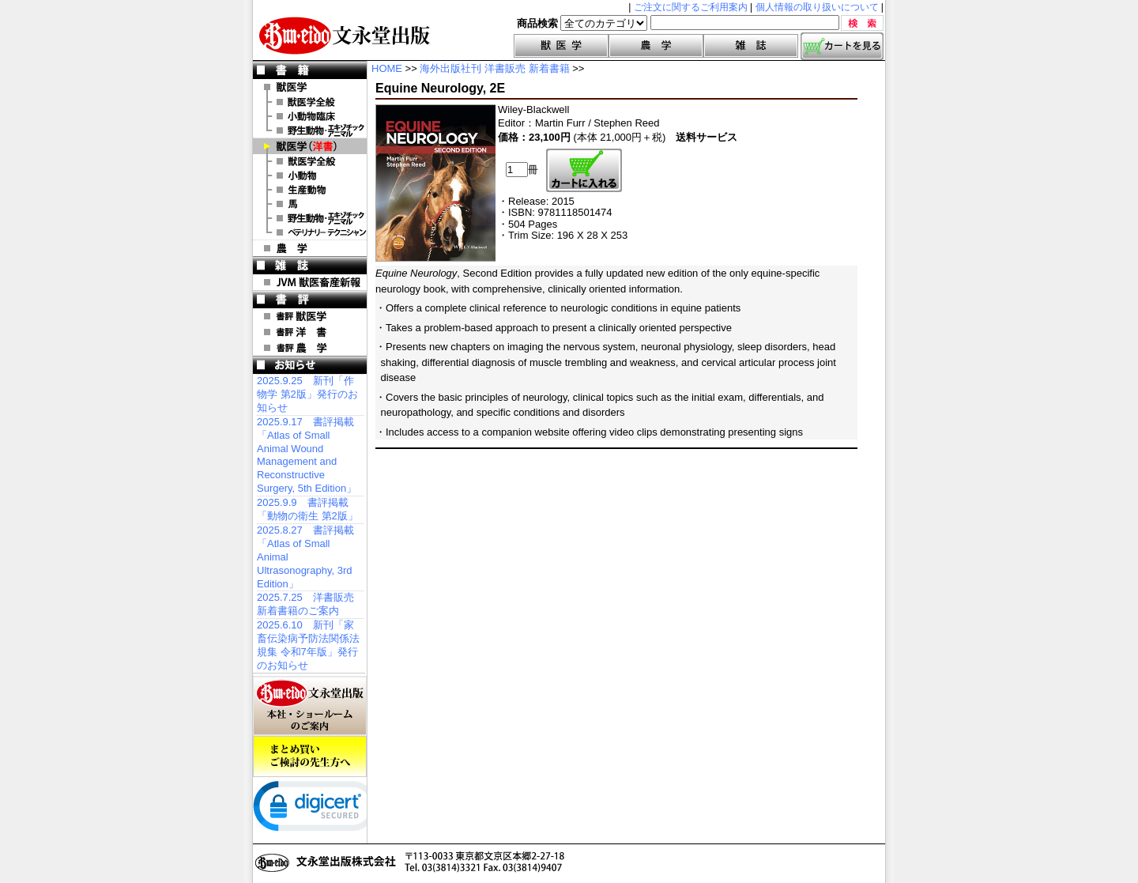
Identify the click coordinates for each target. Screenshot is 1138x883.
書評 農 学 (310, 348)
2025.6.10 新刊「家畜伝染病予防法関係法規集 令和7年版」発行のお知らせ (308, 645)
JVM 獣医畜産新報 (310, 282)
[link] (316, 809)
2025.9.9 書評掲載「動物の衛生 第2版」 (307, 509)
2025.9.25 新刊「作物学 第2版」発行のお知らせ (307, 394)
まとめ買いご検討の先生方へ (310, 756)
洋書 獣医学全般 (310, 161)
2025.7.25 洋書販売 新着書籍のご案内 (305, 604)
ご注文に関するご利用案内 (691, 7)
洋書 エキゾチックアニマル (310, 218)
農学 (656, 46)
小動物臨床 (310, 116)
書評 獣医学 (310, 316)
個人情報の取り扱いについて (817, 7)
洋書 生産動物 (310, 190)
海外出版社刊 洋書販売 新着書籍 (494, 68)
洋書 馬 (310, 204)
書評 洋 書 (310, 332)
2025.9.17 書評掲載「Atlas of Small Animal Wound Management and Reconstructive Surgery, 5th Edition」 (306, 455)
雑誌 (750, 46)
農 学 (310, 248)
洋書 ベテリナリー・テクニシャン (310, 232)
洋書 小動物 (310, 175)
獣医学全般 (310, 102)
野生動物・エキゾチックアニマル (310, 130)
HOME (386, 68)
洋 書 (310, 146)
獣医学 (561, 46)
